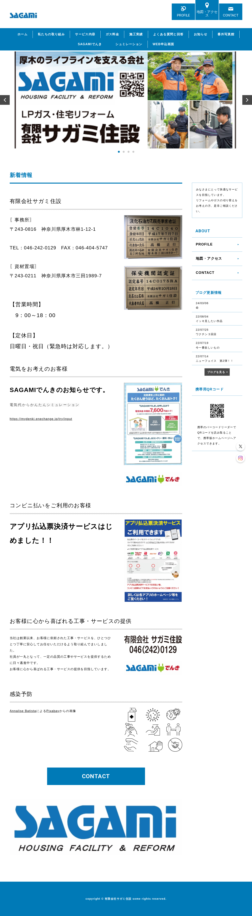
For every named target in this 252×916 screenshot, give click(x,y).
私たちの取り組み (51, 34)
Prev (5, 100)
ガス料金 (112, 34)
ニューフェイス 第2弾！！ (214, 360)
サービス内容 (85, 34)
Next (247, 100)
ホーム (22, 34)
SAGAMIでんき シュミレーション (110, 44)
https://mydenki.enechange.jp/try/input (41, 419)
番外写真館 (225, 34)
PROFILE (183, 15)
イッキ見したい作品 (209, 321)
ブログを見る (216, 372)
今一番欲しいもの (208, 347)
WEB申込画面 (163, 44)
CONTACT (230, 15)
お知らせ (200, 34)
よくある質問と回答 (168, 34)
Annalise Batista (23, 711)
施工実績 (136, 34)
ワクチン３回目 (206, 334)
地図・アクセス (207, 13)
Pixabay (52, 711)
